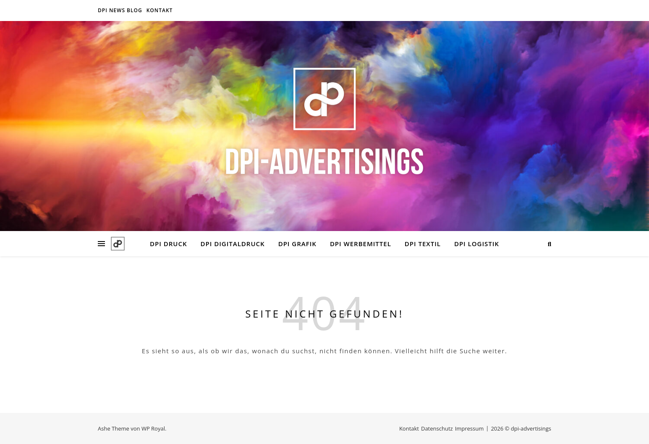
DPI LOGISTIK (476, 243)
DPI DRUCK (168, 243)
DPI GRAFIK (297, 243)
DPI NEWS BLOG (120, 10)
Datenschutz (437, 428)
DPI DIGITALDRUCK (233, 243)
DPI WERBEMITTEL (360, 243)
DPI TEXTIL (423, 243)
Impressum (469, 428)
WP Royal (153, 428)
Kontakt (160, 10)
